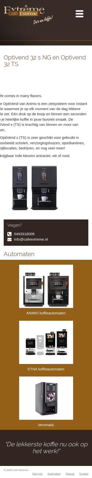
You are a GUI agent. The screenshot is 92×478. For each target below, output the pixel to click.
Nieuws (70, 473)
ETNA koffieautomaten (46, 346)
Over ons (37, 473)
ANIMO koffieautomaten (46, 290)
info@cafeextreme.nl (31, 239)
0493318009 (24, 234)
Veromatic (46, 402)
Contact (83, 473)
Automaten (54, 473)
